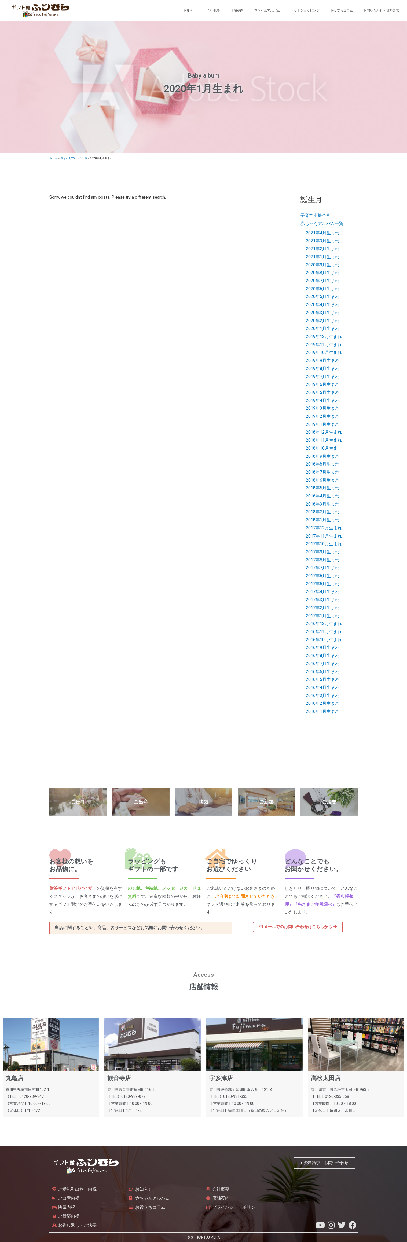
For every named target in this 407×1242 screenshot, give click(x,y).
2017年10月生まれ (324, 543)
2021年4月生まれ (322, 232)
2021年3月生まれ (322, 241)
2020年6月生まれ (322, 288)
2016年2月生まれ (322, 703)
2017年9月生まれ (322, 551)
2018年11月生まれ (324, 440)
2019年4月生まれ (322, 400)
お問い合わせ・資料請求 (381, 10)
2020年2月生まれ (322, 320)
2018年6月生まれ (322, 480)
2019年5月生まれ (322, 392)
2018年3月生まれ (322, 504)
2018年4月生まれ (322, 496)
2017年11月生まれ (324, 536)
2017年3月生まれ (322, 599)
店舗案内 (236, 10)
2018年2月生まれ (322, 511)
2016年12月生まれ (324, 623)
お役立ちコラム (341, 10)
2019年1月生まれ (322, 424)
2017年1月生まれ (322, 615)
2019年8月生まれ (322, 368)
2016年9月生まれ (322, 647)
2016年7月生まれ (322, 663)
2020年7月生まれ (322, 280)
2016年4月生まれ (322, 687)
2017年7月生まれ (322, 567)
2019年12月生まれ (324, 336)
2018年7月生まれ (322, 472)
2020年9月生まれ (322, 264)
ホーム (53, 158)
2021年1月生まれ (322, 256)
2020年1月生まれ (322, 328)
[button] (298, 927)
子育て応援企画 (315, 215)
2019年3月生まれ (322, 408)
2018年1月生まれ (322, 519)
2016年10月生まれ (324, 639)
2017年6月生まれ (322, 575)
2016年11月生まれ (324, 631)
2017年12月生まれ (324, 528)
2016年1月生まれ (322, 711)
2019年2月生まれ (322, 416)
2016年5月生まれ (322, 679)
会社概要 (213, 10)
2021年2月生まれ (322, 248)
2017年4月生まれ (322, 591)
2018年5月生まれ (322, 488)
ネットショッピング (305, 10)
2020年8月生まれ (322, 272)
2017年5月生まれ (322, 583)
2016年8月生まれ (322, 655)
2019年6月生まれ (322, 384)
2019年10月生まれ (324, 352)
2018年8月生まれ (322, 464)
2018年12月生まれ (324, 432)
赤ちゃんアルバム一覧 (76, 158)
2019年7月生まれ (322, 376)
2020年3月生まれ (322, 312)
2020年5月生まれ (322, 296)
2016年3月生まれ (322, 695)
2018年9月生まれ (322, 456)
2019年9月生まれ (322, 360)
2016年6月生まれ (322, 671)
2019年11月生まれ (324, 344)
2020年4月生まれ (322, 304)
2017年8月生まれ (322, 559)
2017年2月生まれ (322, 607)
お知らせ (189, 10)
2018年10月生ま (322, 448)
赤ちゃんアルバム (267, 10)
